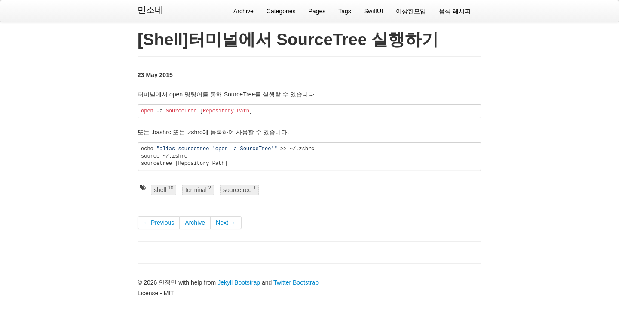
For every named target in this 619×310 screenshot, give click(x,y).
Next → (226, 222)
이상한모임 (411, 11)
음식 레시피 (455, 11)
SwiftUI (373, 11)
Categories (281, 11)
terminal (198, 189)
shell (163, 189)
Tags (344, 11)
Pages (316, 11)
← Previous (158, 222)
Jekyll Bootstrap (239, 282)
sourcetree (239, 189)
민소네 (150, 10)
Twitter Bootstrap (296, 282)
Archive (243, 11)
